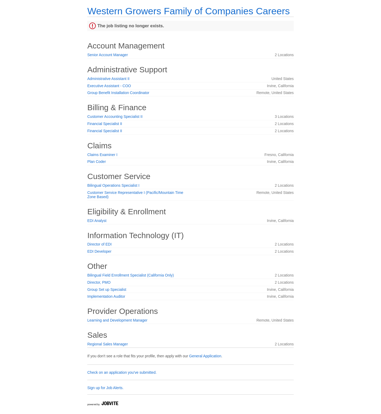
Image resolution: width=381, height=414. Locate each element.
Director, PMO (99, 282)
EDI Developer (99, 251)
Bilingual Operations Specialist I (113, 185)
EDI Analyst (96, 221)
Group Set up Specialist (106, 289)
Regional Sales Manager (107, 344)
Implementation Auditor (106, 296)
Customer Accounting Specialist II (115, 116)
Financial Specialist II (104, 124)
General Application (205, 356)
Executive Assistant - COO (109, 86)
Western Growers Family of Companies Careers (188, 11)
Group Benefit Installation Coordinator (118, 93)
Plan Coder (96, 161)
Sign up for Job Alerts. (105, 388)
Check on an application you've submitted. (122, 372)
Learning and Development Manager (117, 320)
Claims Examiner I (102, 155)
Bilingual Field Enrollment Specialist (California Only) (130, 275)
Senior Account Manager (107, 55)
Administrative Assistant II (108, 79)
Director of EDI (99, 244)
